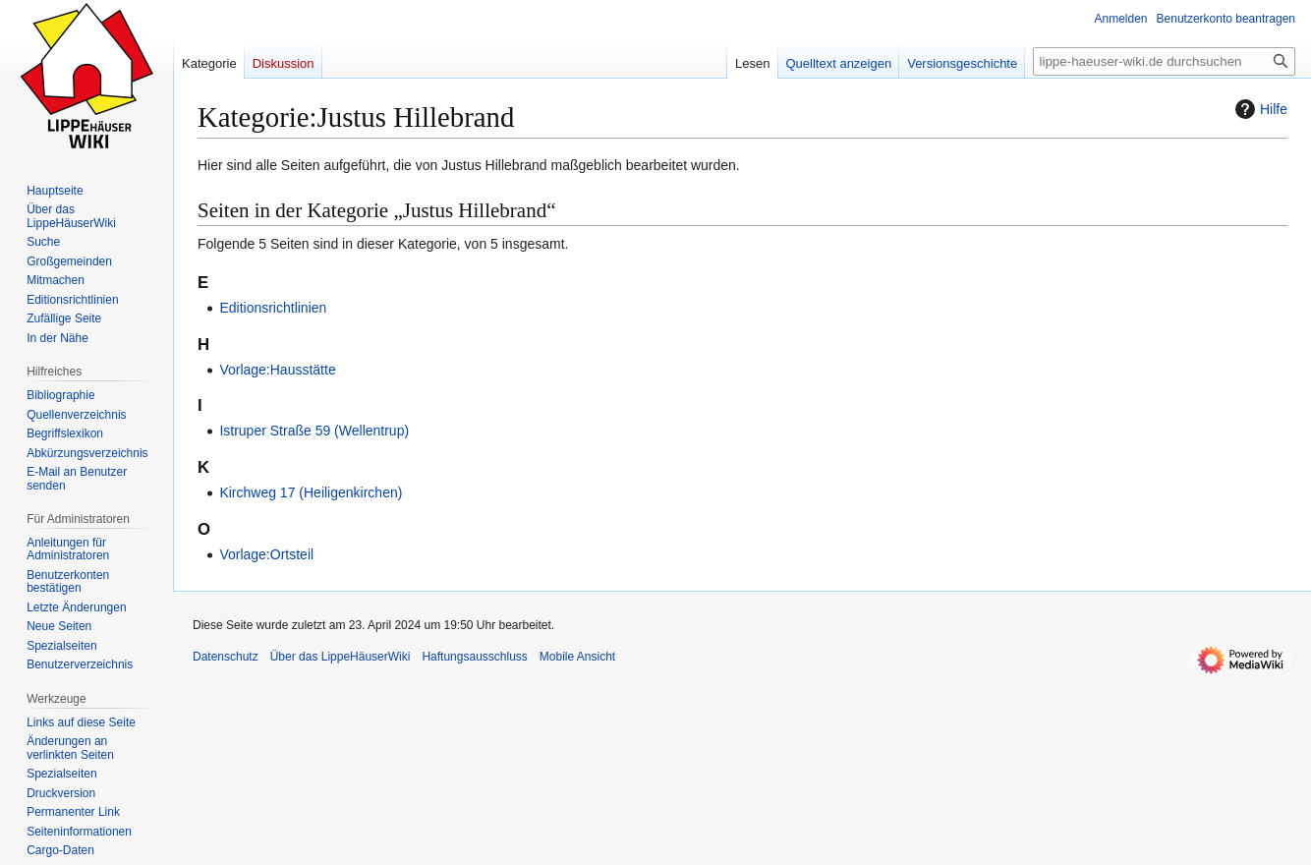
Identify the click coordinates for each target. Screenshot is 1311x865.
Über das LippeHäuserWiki (340, 656)
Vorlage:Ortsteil (266, 554)
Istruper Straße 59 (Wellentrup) (314, 430)
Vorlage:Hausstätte (277, 369)
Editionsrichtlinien (272, 308)
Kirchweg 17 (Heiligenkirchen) (310, 492)
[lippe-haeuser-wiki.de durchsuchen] (1164, 61)
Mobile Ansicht (577, 656)
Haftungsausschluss (474, 656)
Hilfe (1258, 109)
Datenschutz (225, 656)
